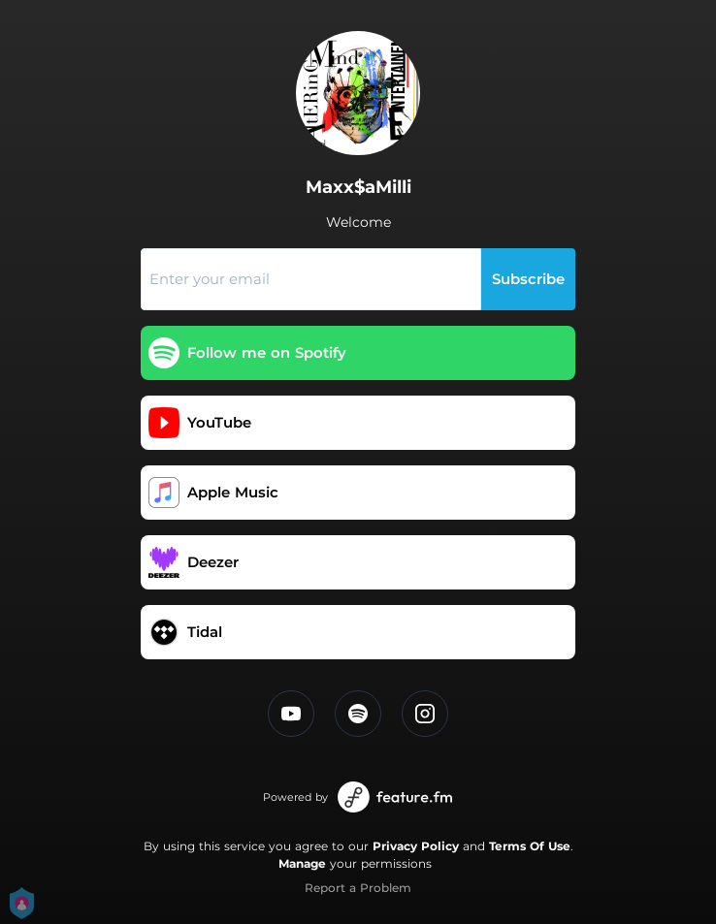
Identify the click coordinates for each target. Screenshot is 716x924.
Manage (302, 863)
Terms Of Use (529, 846)
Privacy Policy (416, 846)
